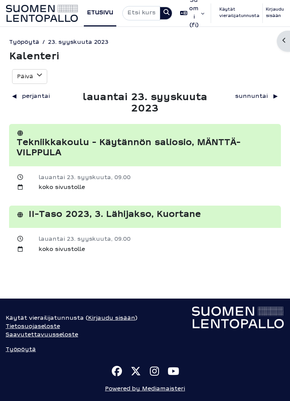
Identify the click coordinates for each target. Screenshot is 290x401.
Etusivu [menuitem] (100, 13)
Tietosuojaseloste (33, 327)
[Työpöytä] (42, 13)
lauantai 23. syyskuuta (75, 178)
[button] (192, 13)
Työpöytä (24, 42)
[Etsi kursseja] (141, 13)
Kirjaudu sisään (275, 13)
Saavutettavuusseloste (42, 335)
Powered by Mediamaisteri (145, 389)
